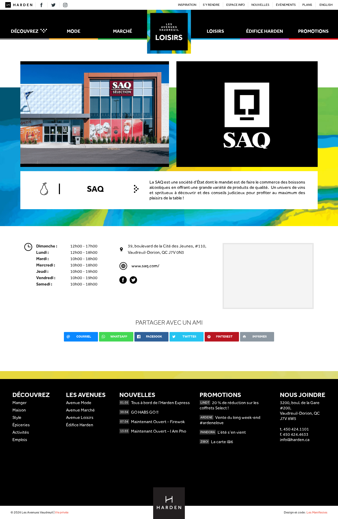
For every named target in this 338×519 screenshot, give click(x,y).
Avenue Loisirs (79, 417)
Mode (73, 31)
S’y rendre (211, 5)
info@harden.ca (294, 439)
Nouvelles (260, 5)
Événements (286, 5)
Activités (20, 432)
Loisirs (215, 31)
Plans (307, 5)
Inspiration (187, 5)
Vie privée (61, 512)
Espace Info (235, 5)
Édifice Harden (264, 31)
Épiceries (21, 424)
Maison (19, 410)
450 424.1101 (296, 429)
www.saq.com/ (145, 265)
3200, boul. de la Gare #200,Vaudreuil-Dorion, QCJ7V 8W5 (300, 410)
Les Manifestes (317, 512)
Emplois (19, 439)
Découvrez (29, 31)
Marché (122, 31)
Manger (19, 402)
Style (16, 417)
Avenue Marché (80, 410)
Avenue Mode (78, 402)
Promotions (313, 31)
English (326, 5)
